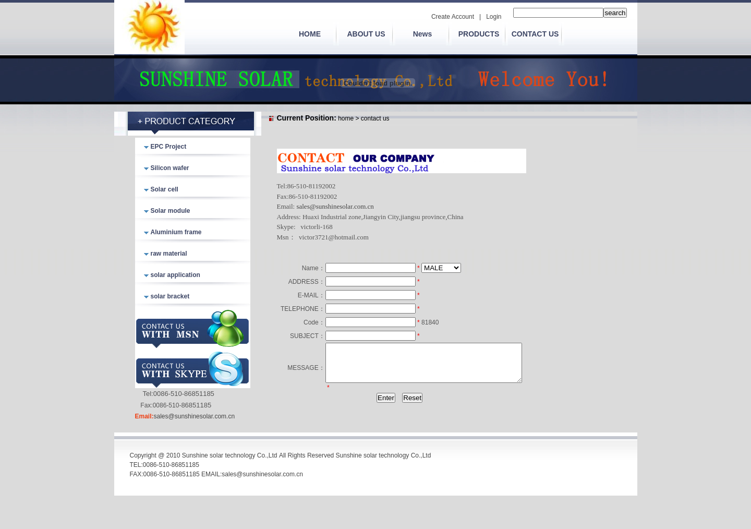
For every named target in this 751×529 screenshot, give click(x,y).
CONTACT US (535, 34)
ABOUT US (366, 34)
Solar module (170, 210)
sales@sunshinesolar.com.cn (194, 416)
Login (493, 16)
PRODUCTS (479, 34)
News (422, 34)
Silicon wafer (170, 168)
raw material (169, 253)
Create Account (452, 16)
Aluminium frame (176, 232)
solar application (175, 275)
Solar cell (164, 189)
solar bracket (170, 296)
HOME (310, 34)
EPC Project (169, 146)
